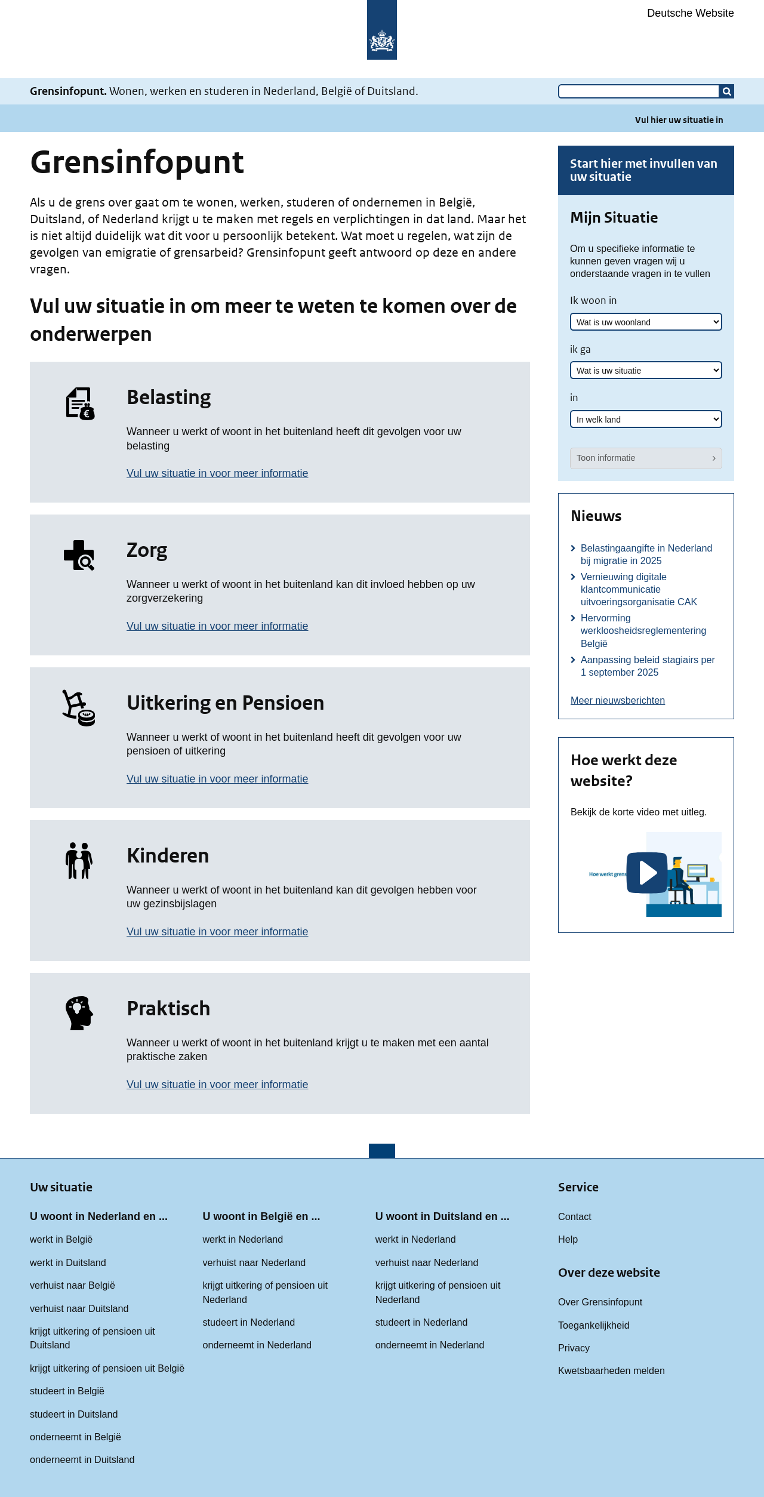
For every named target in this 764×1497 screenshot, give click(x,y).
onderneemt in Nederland (257, 1344)
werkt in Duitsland (68, 1262)
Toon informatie (606, 458)
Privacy (574, 1347)
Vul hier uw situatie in (679, 119)
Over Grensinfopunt (600, 1301)
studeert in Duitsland (74, 1414)
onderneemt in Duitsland (82, 1459)
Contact (575, 1216)
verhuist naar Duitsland (79, 1308)
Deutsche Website (690, 13)
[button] (727, 91)
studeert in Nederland (248, 1322)
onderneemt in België (75, 1436)
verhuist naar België (72, 1285)
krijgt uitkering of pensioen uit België (107, 1368)
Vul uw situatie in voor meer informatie (217, 473)
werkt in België (61, 1239)
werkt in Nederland (242, 1239)
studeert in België (67, 1390)
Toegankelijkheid (594, 1325)
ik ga (580, 349)
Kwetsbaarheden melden (611, 1370)
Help (568, 1239)
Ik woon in (593, 300)
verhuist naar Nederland (254, 1262)
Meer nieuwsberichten (618, 700)
